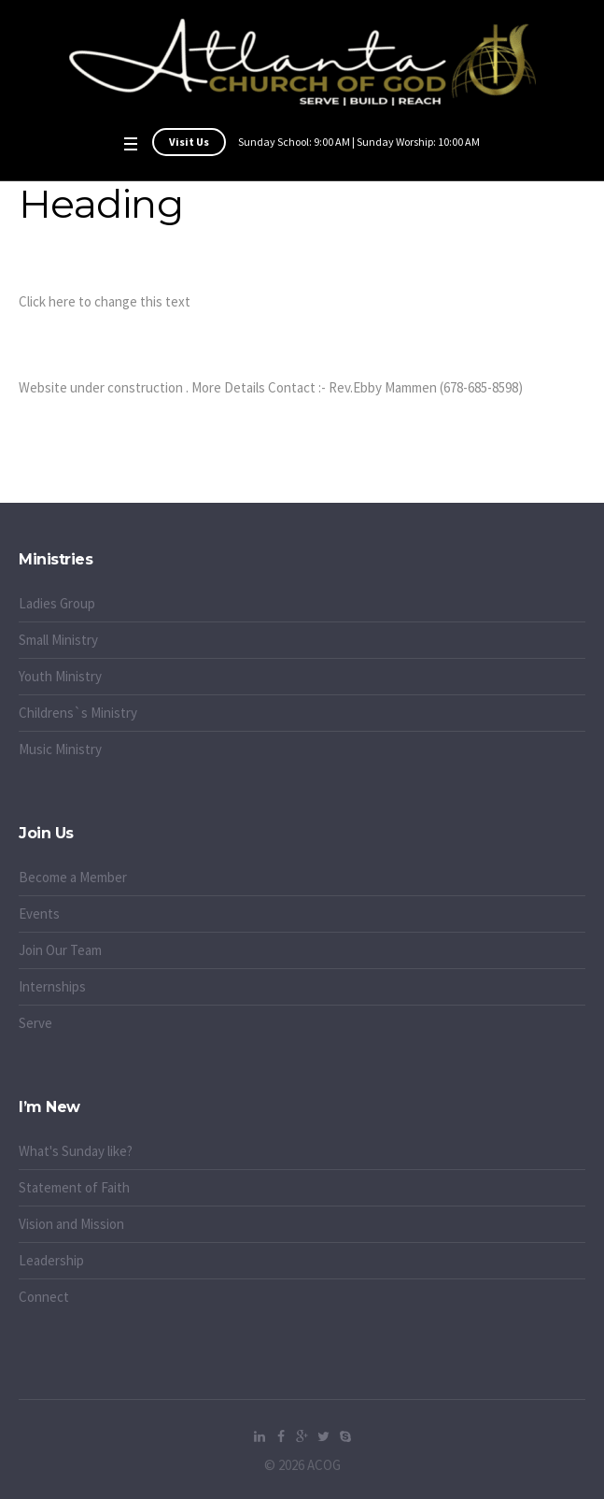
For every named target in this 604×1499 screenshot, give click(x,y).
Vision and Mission (71, 1224)
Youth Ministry (60, 676)
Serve (35, 1023)
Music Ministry (60, 749)
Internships (52, 986)
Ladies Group (57, 603)
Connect (44, 1297)
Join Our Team (60, 950)
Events (39, 913)
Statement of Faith (74, 1187)
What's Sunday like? (76, 1151)
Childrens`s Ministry (78, 712)
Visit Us (189, 142)
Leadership (51, 1260)
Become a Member (73, 877)
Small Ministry (58, 640)
